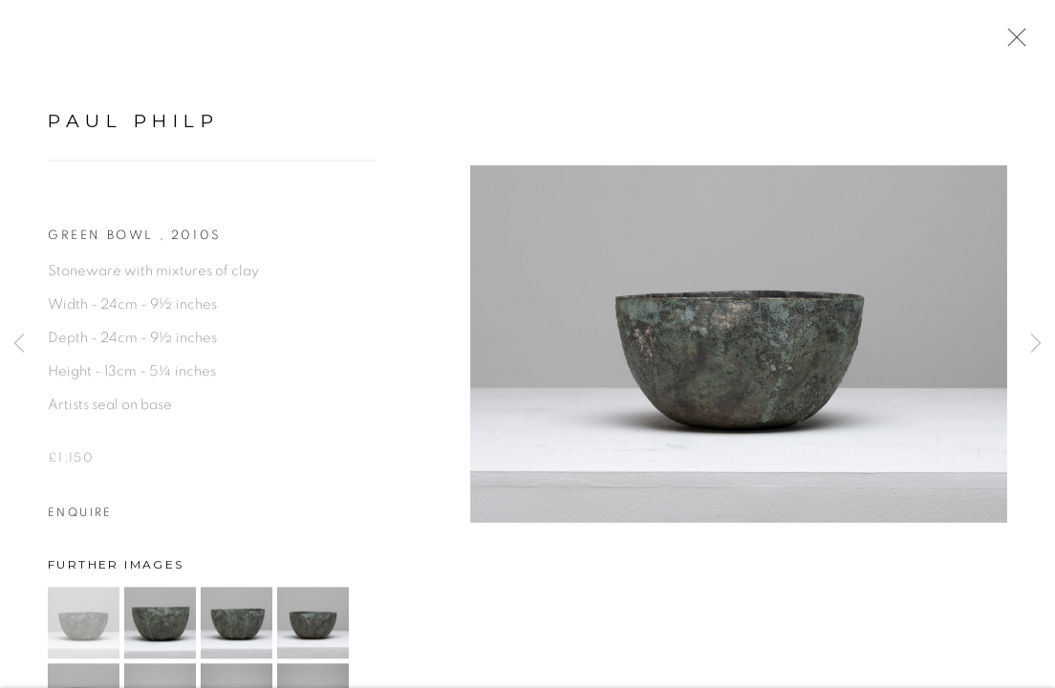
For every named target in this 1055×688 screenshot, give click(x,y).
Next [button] (1036, 344)
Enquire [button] (80, 518)
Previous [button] (19, 344)
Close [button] (1012, 43)
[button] (83, 628)
